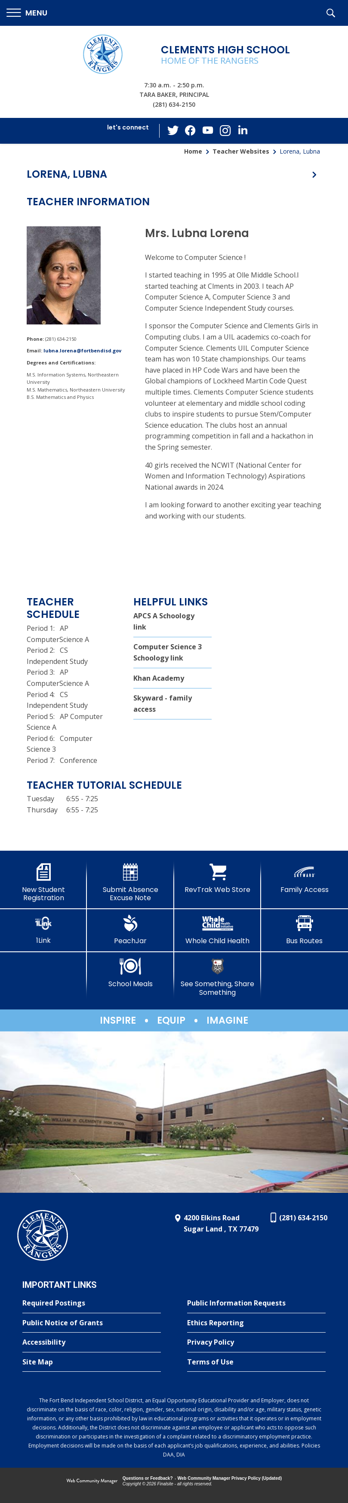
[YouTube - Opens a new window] (207, 130)
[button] (26, 13)
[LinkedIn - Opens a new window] (242, 130)
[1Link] (43, 929)
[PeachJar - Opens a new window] (130, 929)
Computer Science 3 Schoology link (167, 652)
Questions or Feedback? (148, 1478)
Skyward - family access (162, 703)
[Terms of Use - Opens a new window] (256, 1362)
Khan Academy (158, 678)
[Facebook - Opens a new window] (190, 130)
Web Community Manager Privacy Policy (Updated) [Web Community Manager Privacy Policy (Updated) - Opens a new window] (230, 1478)
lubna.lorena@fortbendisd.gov (82, 350)
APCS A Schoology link (163, 621)
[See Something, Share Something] (218, 977)
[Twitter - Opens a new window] (173, 130)
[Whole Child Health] (218, 929)
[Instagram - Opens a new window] (225, 131)
